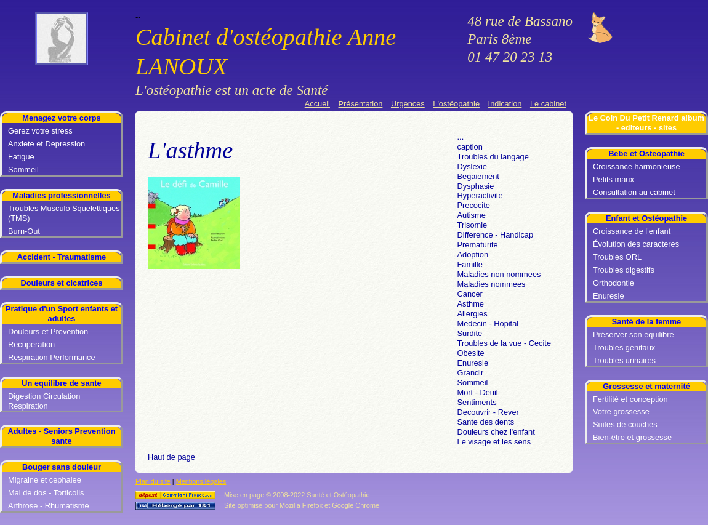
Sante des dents (486, 422)
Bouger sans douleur (61, 466)
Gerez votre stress (40, 130)
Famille (470, 264)
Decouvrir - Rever (488, 412)
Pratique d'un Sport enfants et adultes (62, 313)
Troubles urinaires (624, 360)
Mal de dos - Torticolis (46, 492)
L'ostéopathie (456, 103)
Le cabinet (548, 103)
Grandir (470, 372)
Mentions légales (201, 481)
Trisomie (472, 225)
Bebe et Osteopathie (646, 153)
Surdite (470, 333)
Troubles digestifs (623, 270)
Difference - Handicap (495, 234)
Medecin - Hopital (488, 323)
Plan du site (153, 481)
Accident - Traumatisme (61, 257)
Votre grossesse (621, 411)
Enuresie (608, 295)
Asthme (470, 303)
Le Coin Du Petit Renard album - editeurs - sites (646, 122)
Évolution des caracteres (636, 244)
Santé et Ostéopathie (338, 495)
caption (470, 146)
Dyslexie (472, 166)
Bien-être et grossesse (632, 437)
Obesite (471, 353)
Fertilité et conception (630, 399)
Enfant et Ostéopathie (646, 218)
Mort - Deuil (477, 392)
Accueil (317, 103)
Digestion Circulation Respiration (44, 401)
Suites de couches (625, 424)
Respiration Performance (51, 357)
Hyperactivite (480, 195)
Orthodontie (613, 282)
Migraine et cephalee (44, 479)
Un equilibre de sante (61, 383)
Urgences (408, 103)
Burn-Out (24, 231)
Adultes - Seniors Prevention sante (62, 436)
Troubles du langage (493, 156)
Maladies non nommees (499, 274)
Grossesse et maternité (646, 386)
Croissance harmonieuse (636, 166)
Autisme (471, 215)
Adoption (473, 254)
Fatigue (21, 156)
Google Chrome (355, 505)
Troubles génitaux (624, 347)
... (460, 137)
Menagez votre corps (61, 117)
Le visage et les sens (494, 441)
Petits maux (613, 179)
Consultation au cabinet (634, 192)
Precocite (473, 205)
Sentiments (477, 402)
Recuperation (31, 344)
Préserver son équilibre (633, 334)
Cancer (470, 294)
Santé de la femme (646, 321)
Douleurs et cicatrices (61, 282)
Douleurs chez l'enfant (496, 431)
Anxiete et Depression (46, 143)
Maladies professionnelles (61, 195)
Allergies (472, 313)
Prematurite (477, 244)
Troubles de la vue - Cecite (504, 343)
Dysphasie (475, 186)
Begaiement (478, 176)
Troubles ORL (617, 257)
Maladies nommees (491, 284)
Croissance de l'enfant (631, 231)
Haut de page (171, 457)
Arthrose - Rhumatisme (48, 505)
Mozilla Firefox (301, 505)
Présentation (361, 103)
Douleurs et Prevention (48, 331)
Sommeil (23, 169)
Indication (505, 103)
